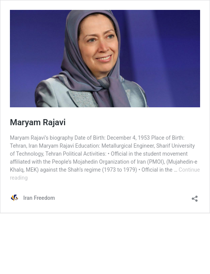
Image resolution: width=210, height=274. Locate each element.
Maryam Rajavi (38, 122)
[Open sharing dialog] (194, 196)
